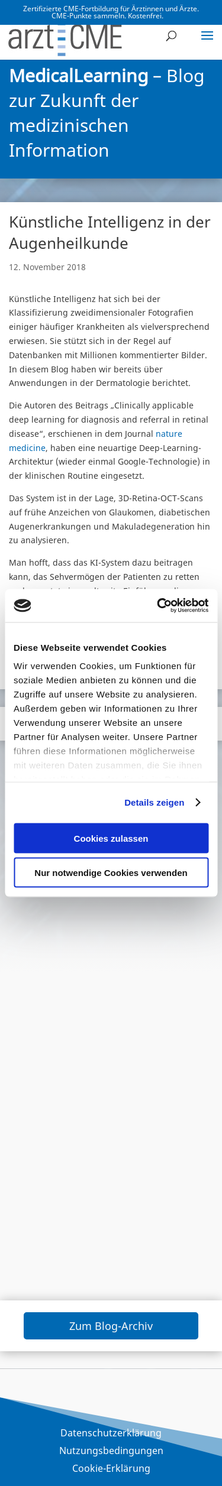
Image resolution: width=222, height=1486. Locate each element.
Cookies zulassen (111, 838)
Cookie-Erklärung (111, 1469)
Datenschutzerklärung (111, 1434)
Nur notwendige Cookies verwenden (110, 873)
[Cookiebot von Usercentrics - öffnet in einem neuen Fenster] (158, 606)
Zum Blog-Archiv (111, 1326)
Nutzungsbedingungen (111, 1451)
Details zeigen (154, 802)
